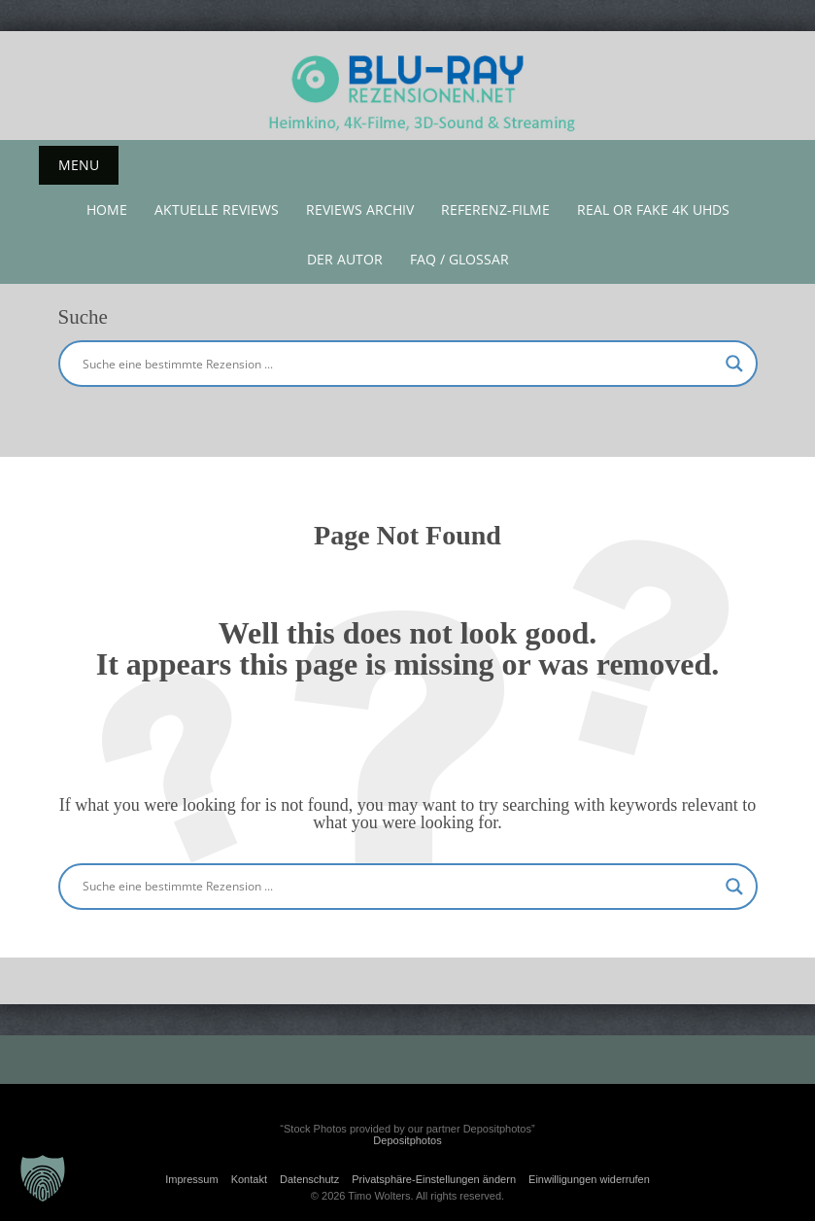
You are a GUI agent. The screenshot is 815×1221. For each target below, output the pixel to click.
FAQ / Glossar (459, 259)
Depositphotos (407, 1140)
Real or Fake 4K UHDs (653, 209)
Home (106, 209)
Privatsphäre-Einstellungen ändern (434, 1179)
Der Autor (345, 259)
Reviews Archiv (360, 209)
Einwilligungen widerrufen (589, 1179)
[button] (42, 1178)
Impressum (191, 1179)
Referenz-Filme (495, 209)
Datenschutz (309, 1179)
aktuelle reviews (216, 209)
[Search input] (399, 363)
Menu (78, 165)
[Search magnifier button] (734, 363)
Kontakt (249, 1179)
